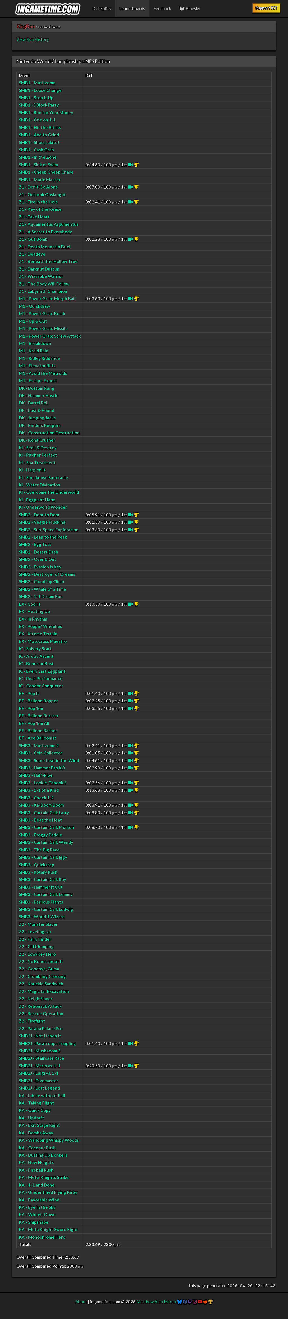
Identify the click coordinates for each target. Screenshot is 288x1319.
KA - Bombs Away (36, 1132)
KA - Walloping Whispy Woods (49, 1140)
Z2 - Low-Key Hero (37, 954)
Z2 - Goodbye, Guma (39, 968)
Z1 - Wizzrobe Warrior (41, 276)
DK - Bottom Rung (36, 388)
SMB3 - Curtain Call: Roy (42, 879)
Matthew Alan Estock (156, 1301)
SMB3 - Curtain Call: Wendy (46, 842)
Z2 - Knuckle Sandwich (41, 983)
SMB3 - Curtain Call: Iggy (43, 857)
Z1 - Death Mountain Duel (44, 246)
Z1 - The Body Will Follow (44, 283)
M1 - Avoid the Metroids (43, 373)
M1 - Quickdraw (34, 306)
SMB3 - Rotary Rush (38, 872)
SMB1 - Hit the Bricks (40, 127)
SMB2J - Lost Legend (39, 1087)
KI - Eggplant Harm (37, 499)
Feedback (162, 8)
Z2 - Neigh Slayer (35, 998)
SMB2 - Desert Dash (38, 551)
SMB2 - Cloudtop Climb (41, 581)
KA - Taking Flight (36, 1102)
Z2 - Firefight (32, 1020)
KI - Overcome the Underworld (49, 492)
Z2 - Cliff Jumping (36, 946)
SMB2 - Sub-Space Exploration (48, 529)
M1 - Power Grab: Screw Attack (50, 335)
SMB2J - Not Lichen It (40, 1035)
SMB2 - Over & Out (37, 559)
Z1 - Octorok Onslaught (42, 194)
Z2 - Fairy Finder (35, 939)
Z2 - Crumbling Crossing (42, 976)
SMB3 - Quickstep (36, 864)
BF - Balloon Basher (38, 730)
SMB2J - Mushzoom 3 (39, 1050)
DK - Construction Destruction (49, 432)
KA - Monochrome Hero (42, 1237)
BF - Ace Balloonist (37, 737)
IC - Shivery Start (35, 648)
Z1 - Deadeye (32, 253)
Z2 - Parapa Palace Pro (40, 1028)
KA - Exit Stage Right (39, 1125)
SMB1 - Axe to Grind (39, 134)
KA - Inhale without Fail (42, 1095)
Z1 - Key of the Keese (40, 209)
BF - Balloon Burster (38, 715)
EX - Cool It (29, 604)
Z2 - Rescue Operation (41, 1013)
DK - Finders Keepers (39, 425)
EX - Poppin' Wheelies (40, 626)
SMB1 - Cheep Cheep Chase (46, 171)
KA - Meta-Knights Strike (44, 1177)
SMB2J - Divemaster (38, 1080)
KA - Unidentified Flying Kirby (48, 1192)
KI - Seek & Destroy (38, 447)
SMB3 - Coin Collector (40, 752)
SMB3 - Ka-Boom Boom (41, 804)
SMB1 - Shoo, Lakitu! (39, 142)
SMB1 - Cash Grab (36, 149)
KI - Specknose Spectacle (43, 477)
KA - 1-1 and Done (37, 1184)
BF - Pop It (29, 693)
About (81, 1301)
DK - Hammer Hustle (38, 395)
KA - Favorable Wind (39, 1199)
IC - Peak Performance (40, 678)
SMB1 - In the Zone (38, 157)
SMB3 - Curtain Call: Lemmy (46, 894)
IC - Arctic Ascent (36, 656)
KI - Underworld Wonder (43, 507)
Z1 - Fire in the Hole (38, 201)
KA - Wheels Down (37, 1214)
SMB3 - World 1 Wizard (42, 916)
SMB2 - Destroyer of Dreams (47, 574)
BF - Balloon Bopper (38, 700)
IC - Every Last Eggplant (42, 671)
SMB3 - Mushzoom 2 (39, 745)
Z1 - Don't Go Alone (38, 186)
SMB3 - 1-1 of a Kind (39, 790)
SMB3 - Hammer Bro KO (42, 767)
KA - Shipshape (33, 1222)
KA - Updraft (31, 1117)
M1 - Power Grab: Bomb (42, 313)
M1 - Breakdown (35, 343)
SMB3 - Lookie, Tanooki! (42, 782)
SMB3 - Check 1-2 (36, 797)
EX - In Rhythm (33, 618)
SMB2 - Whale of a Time (42, 589)
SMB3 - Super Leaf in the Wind (49, 760)
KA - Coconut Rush (37, 1147)
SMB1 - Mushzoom (37, 82)
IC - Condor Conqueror (41, 685)
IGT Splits (101, 8)
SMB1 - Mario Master (39, 179)
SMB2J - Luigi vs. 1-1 (38, 1072)
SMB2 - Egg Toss (35, 544)
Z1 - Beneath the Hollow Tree (48, 261)
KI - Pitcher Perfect (38, 454)
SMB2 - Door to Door (39, 514)
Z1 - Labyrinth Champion (43, 291)
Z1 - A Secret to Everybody (45, 231)
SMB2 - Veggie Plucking (42, 521)
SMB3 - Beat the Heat (40, 819)
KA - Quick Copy (35, 1110)
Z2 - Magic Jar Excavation (44, 991)
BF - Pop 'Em (31, 708)
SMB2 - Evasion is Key (40, 566)
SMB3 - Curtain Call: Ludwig (46, 909)
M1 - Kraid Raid (33, 350)
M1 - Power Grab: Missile (43, 328)
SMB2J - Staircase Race (41, 1058)
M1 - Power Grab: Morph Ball (47, 298)
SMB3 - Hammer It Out (41, 886)
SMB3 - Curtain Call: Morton (46, 827)
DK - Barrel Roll (33, 402)
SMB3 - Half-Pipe (36, 775)
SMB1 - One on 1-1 (37, 119)
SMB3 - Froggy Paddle (40, 834)
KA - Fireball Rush (36, 1169)
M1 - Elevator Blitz (37, 365)
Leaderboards (132, 8)
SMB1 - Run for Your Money (46, 112)
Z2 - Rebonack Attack (40, 1006)
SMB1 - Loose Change (40, 90)
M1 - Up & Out (33, 321)
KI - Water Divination (39, 484)
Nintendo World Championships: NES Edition (63, 61)
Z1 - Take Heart (34, 216)
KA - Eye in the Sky (37, 1207)
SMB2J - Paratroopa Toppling (47, 1043)
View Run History (32, 39)
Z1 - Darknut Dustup (39, 268)
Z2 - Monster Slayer (38, 924)
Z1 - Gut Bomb (33, 239)
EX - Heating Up (34, 611)
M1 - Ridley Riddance (39, 358)
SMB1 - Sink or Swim (38, 164)
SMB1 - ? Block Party (39, 104)
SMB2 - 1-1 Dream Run (41, 596)
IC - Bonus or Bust (36, 663)
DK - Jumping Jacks (37, 417)
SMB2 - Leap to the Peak (43, 536)
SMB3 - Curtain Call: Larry (44, 812)
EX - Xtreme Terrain (38, 633)
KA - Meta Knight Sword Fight (48, 1229)
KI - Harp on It (32, 469)
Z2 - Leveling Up (35, 931)
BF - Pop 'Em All (34, 723)
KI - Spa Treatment (37, 462)
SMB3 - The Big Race (39, 849)
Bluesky (189, 8)
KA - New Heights (36, 1162)
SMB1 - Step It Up (36, 97)
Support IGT (266, 8)
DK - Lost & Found (36, 410)
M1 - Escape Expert (38, 380)
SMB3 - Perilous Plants (41, 901)
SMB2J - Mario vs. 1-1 (39, 1065)
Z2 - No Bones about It (41, 961)
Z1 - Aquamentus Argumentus (48, 224)
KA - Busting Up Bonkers (43, 1155)
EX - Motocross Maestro (43, 641)
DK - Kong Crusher (37, 439)
